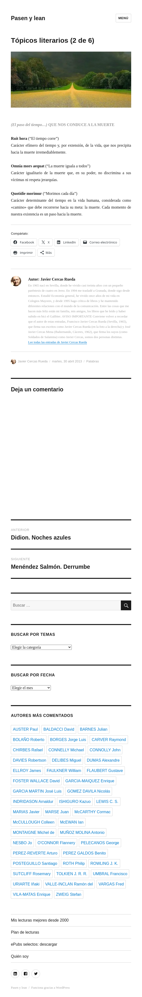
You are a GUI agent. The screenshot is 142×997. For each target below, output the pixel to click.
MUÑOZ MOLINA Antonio (82, 832)
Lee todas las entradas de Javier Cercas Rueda (57, 342)
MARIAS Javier (26, 812)
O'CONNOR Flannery (56, 843)
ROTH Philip (74, 863)
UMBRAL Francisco (110, 874)
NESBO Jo (22, 843)
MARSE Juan (57, 812)
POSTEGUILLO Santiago (35, 863)
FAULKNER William (64, 771)
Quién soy (19, 956)
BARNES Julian (93, 729)
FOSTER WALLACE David (36, 781)
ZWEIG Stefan (68, 894)
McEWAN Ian (71, 822)
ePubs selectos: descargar (34, 944)
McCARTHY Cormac (92, 812)
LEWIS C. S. (107, 801)
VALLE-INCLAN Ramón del (69, 884)
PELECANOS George (100, 843)
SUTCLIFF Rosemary (32, 874)
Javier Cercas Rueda (32, 361)
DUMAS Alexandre (103, 760)
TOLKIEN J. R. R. (71, 874)
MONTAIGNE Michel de (33, 832)
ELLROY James (27, 771)
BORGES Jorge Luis (68, 740)
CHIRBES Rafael (28, 750)
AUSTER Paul (25, 729)
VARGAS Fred (111, 884)
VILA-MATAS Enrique (31, 894)
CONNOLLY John (105, 750)
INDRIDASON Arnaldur (33, 801)
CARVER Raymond (109, 740)
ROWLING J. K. (104, 863)
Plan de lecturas (25, 932)
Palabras (92, 361)
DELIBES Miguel (66, 760)
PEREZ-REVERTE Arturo (35, 853)
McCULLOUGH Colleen (33, 822)
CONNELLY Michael (66, 750)
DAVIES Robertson (29, 760)
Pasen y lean (28, 18)
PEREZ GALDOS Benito (84, 853)
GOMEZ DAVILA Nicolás (88, 791)
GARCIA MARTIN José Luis (37, 791)
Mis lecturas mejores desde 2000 (40, 920)
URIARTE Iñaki (26, 884)
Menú (123, 18)
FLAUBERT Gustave (105, 771)
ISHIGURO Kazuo (75, 801)
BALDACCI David (58, 729)
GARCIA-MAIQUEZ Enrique (89, 781)
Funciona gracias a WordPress (50, 987)
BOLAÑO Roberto (28, 740)
